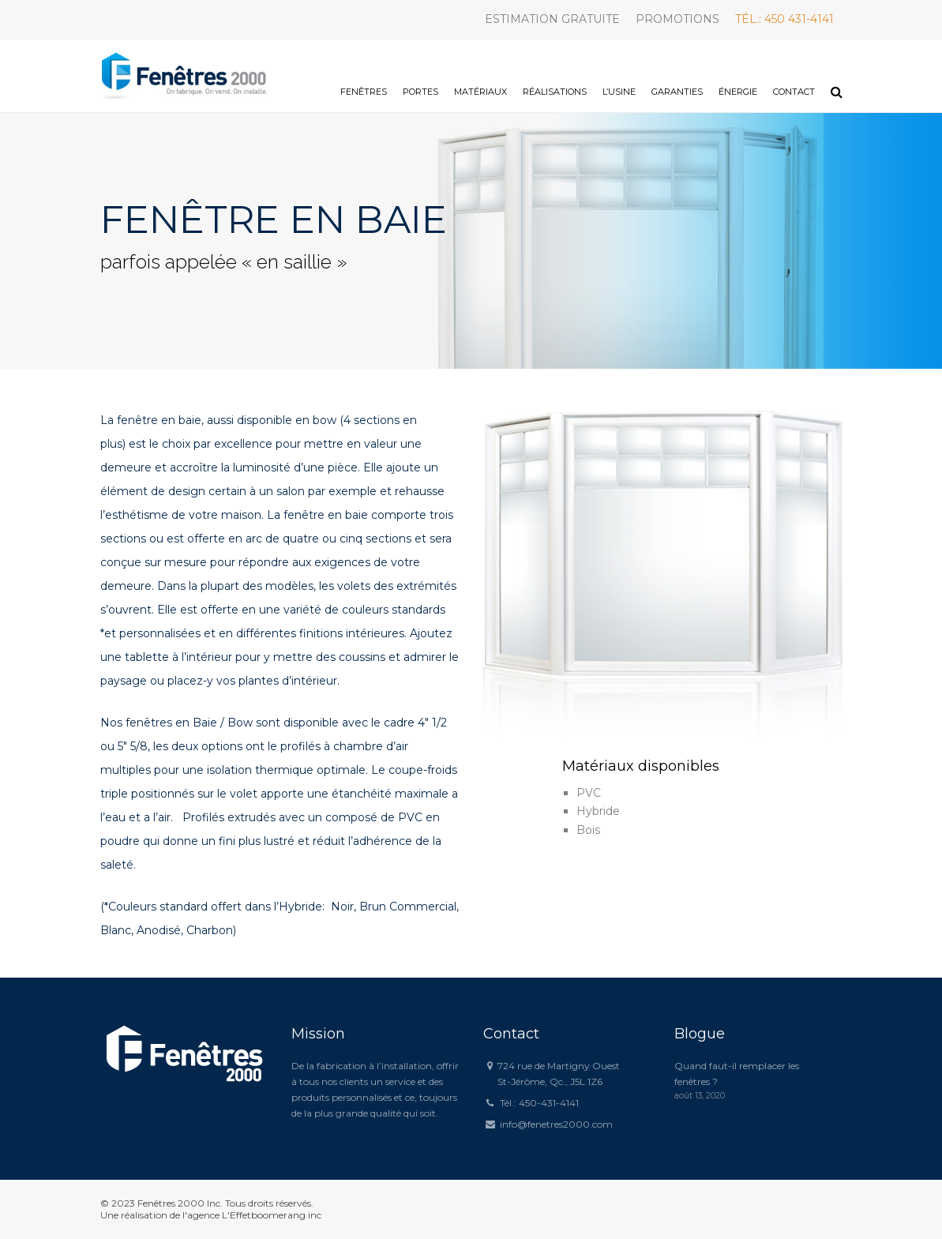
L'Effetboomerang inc (271, 1215)
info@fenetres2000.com (556, 1124)
